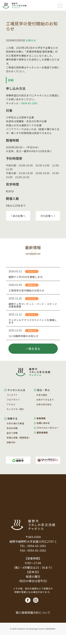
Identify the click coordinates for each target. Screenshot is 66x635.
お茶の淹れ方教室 (15, 423)
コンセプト (12, 395)
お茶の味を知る (44, 404)
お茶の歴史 (42, 395)
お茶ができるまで (45, 400)
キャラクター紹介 (15, 409)
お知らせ (31, 40)
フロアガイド (13, 400)
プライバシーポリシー (48, 428)
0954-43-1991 (29, 103)
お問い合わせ (43, 423)
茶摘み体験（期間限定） (19, 438)
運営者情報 (42, 432)
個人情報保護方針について (33, 612)
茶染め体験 (12, 428)
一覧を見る (33, 349)
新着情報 (41, 418)
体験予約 (11, 442)
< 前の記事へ (18, 216)
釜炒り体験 (12, 433)
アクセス (11, 404)
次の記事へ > (47, 216)
